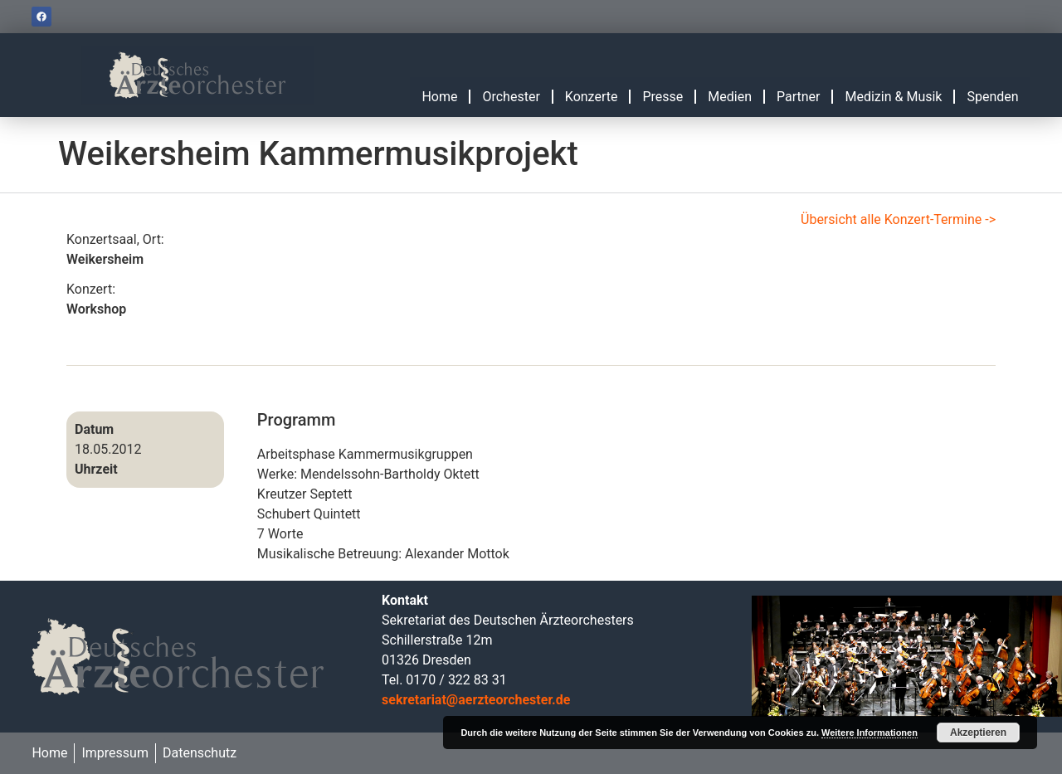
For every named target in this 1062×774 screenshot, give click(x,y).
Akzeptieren (978, 732)
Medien (730, 97)
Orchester (510, 97)
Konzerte (591, 97)
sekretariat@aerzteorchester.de (476, 700)
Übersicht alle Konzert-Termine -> (898, 219)
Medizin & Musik (893, 97)
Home (439, 97)
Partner (799, 97)
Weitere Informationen (869, 732)
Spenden (992, 97)
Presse (662, 97)
